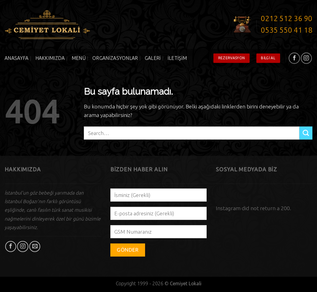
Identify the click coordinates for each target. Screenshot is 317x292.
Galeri (153, 58)
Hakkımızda (50, 58)
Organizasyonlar (115, 58)
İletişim (177, 58)
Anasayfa (17, 58)
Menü (79, 58)
